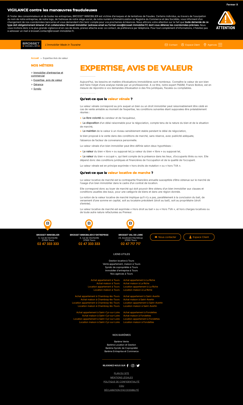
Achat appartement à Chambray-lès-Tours (97, 296)
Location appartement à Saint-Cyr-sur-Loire (96, 319)
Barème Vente (121, 341)
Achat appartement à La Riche (139, 280)
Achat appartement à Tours (105, 280)
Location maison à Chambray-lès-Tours (99, 306)
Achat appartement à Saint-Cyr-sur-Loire (98, 312)
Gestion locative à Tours (121, 260)
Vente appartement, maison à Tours (121, 264)
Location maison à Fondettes (138, 322)
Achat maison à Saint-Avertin (138, 299)
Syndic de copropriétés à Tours (121, 267)
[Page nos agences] (209, 44)
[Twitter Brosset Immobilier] (138, 365)
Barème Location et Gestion (121, 344)
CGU (121, 386)
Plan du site (121, 373)
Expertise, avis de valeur (47, 80)
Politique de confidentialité (121, 381)
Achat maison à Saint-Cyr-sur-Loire (101, 315)
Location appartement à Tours (104, 286)
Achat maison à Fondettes (137, 315)
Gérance (38, 84)
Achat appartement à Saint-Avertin (141, 296)
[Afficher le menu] (220, 44)
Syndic (37, 88)
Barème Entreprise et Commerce (121, 351)
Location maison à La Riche (137, 290)
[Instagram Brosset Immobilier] (132, 365)
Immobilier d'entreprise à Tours (121, 270)
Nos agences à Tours (121, 273)
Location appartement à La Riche (140, 286)
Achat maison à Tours (108, 283)
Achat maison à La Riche (136, 283)
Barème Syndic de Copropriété (122, 348)
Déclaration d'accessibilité (121, 390)
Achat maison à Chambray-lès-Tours (100, 299)
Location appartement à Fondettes (141, 319)
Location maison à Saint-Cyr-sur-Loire (99, 322)
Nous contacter (165, 237)
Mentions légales (121, 377)
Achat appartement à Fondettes (140, 312)
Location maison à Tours (107, 290)
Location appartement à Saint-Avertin (143, 302)
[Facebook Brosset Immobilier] (127, 365)
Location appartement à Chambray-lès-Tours (96, 302)
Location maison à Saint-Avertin (140, 306)
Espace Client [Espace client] (199, 237)
